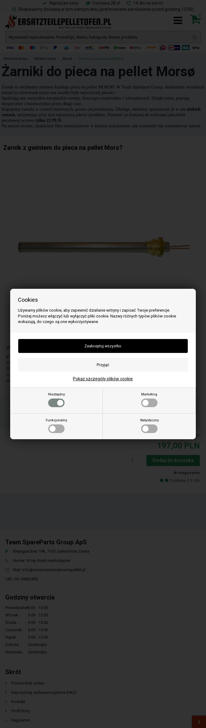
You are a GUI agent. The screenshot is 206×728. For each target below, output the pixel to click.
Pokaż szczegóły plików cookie (103, 378)
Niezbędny (56, 399)
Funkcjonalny (56, 425)
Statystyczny (149, 425)
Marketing (149, 399)
